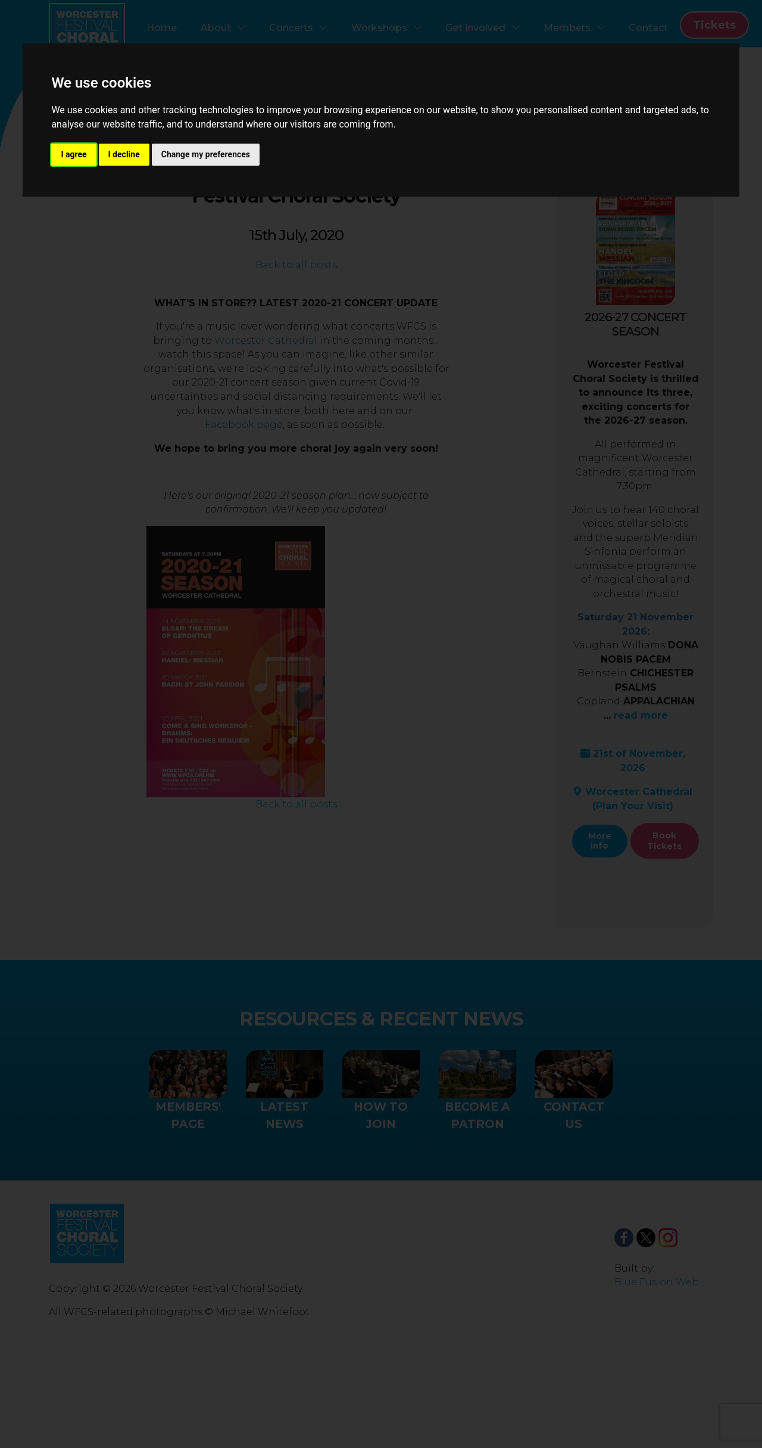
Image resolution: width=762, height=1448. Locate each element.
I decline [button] (124, 154)
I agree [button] (73, 154)
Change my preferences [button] (205, 154)
